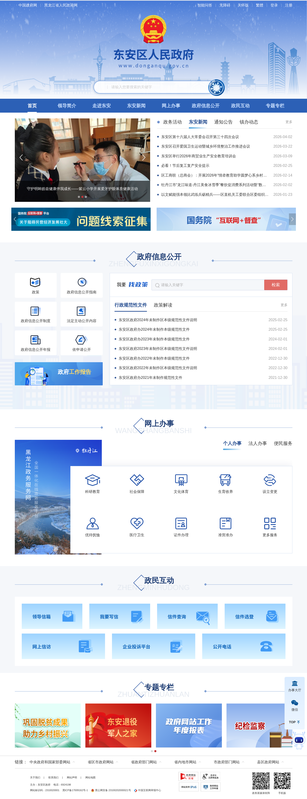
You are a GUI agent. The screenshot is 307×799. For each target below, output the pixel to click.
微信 (294, 709)
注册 (288, 5)
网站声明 (72, 777)
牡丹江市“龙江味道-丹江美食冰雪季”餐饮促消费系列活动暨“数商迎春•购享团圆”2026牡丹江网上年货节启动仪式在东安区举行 (215, 185)
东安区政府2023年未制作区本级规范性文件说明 (158, 349)
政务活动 (172, 121)
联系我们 (53, 777)
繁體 (259, 5)
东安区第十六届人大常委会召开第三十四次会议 (200, 137)
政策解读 (163, 305)
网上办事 (153, 427)
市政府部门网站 (227, 762)
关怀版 (243, 5)
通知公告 (223, 121)
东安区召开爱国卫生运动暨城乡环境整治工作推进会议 (205, 146)
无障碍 (224, 5)
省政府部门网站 (144, 762)
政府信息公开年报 (35, 350)
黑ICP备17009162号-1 (75, 790)
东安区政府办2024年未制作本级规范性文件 (154, 329)
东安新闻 (198, 121)
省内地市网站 (185, 762)
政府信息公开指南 (81, 292)
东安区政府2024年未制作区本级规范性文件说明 (158, 320)
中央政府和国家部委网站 (50, 762)
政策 (35, 292)
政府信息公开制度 (35, 321)
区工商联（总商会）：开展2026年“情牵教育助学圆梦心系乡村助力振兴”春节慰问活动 (215, 175)
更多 (288, 122)
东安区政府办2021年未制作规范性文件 (151, 378)
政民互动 (153, 584)
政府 (74, 372)
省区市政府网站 (101, 762)
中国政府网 (28, 5)
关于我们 (35, 777)
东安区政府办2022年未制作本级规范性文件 (154, 358)
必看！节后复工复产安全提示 (185, 166)
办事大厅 (294, 690)
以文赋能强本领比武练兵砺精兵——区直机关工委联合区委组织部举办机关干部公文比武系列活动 (215, 195)
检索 (276, 284)
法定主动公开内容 (81, 321)
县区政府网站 (268, 762)
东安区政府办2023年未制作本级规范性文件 (154, 339)
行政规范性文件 (131, 305)
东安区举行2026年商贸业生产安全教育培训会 (198, 156)
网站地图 (90, 777)
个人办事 (232, 443)
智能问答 (204, 5)
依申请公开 (81, 350)
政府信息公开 (153, 260)
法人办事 (257, 443)
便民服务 (283, 443)
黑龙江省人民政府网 (61, 5)
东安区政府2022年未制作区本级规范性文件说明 (158, 368)
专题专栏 (153, 691)
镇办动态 (249, 121)
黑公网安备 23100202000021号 (111, 790)
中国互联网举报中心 (147, 790)
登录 (274, 5)
